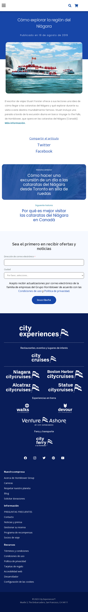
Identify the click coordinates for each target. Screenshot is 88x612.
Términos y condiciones (16, 550)
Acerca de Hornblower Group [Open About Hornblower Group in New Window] (19, 477)
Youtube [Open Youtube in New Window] (62, 457)
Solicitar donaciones (14, 498)
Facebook (44, 151)
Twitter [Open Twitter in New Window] (44, 457)
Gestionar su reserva (15, 527)
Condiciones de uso (30, 291)
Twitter (44, 144)
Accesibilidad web (13, 571)
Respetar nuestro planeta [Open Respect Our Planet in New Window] (17, 488)
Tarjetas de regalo (13, 566)
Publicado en (44, 35)
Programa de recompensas (18, 532)
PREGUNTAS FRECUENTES (18, 511)
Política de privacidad (56, 291)
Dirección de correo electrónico (19, 256)
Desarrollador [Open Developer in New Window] (11, 576)
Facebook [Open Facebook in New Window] (25, 457)
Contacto (9, 517)
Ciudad (7, 269)
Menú (3, 5)
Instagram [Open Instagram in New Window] (34, 457)
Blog (6, 493)
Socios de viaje (12, 537)
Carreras (8, 483)
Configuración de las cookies (19, 581)
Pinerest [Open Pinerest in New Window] (53, 457)
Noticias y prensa (13, 522)
